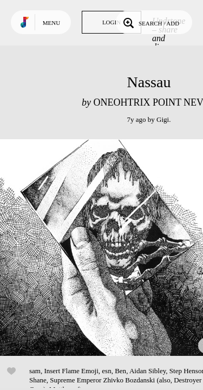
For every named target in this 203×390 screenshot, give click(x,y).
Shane (38, 380)
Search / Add (150, 22)
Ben (120, 371)
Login (111, 22)
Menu (51, 23)
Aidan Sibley (147, 371)
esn (106, 371)
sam (35, 371)
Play (108, 247)
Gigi (162, 119)
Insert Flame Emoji (71, 371)
